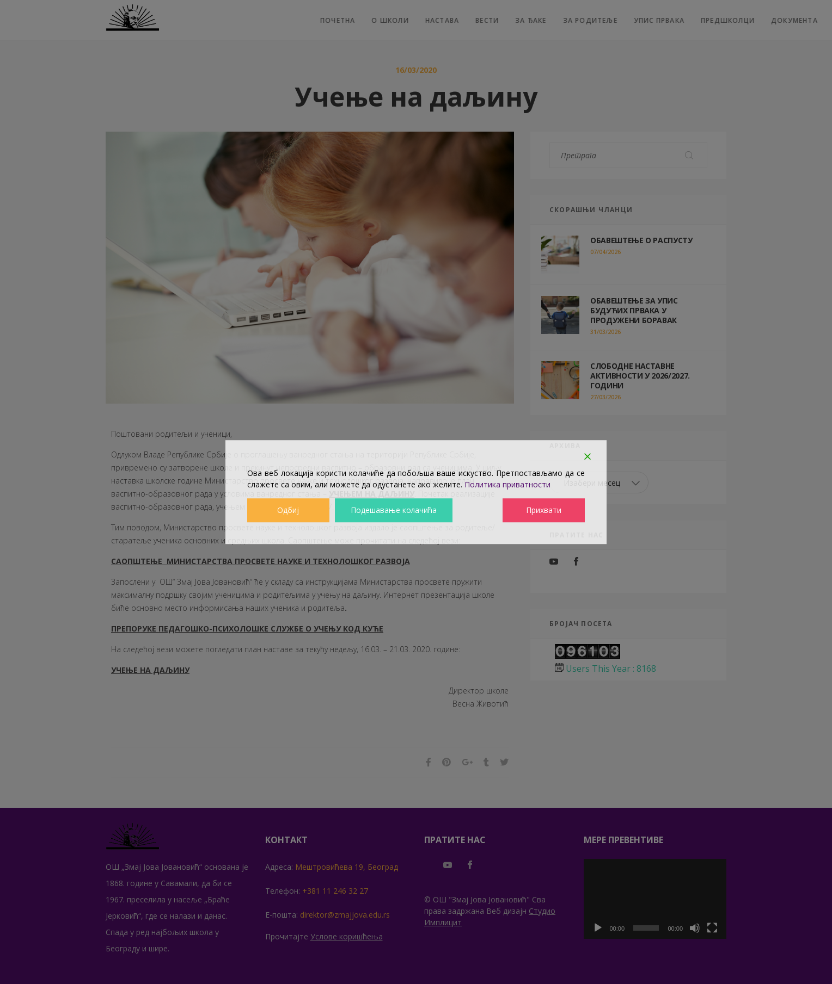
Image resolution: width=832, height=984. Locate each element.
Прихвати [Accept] (544, 510)
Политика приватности (507, 484)
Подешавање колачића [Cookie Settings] (393, 510)
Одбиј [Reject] (288, 510)
